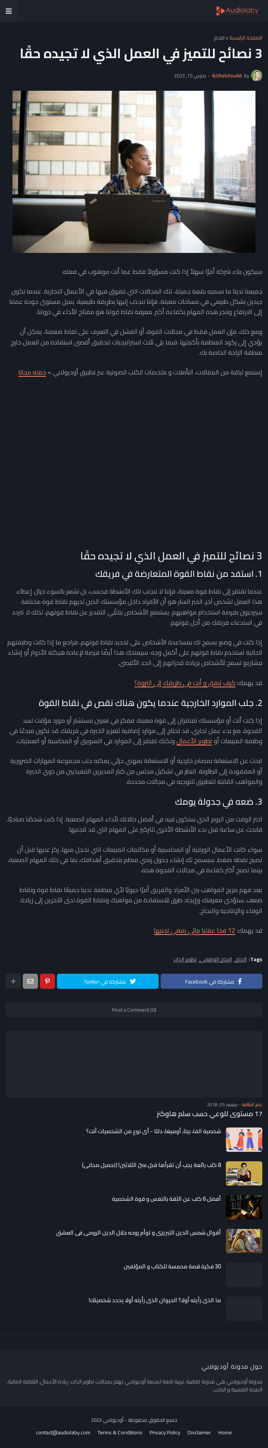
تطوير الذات (185, 959)
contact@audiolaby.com (63, 1433)
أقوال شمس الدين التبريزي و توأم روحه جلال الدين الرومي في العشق (138, 1232)
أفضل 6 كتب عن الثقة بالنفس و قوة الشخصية (166, 1199)
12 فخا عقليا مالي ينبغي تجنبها (194, 930)
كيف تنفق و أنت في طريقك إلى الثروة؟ (184, 683)
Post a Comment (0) (134, 1010)
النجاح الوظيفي (216, 959)
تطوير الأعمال (194, 741)
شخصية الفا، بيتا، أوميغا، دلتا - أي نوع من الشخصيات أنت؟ (153, 1131)
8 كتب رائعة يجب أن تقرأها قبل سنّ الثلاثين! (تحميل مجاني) (151, 1165)
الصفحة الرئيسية (245, 37)
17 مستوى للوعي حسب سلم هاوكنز (209, 1113)
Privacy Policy (165, 1433)
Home (225, 1433)
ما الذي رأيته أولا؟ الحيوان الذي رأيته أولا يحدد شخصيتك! (155, 1300)
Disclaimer (199, 1433)
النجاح (219, 37)
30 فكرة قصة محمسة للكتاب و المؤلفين (172, 1266)
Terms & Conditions (120, 1433)
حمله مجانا (32, 372)
